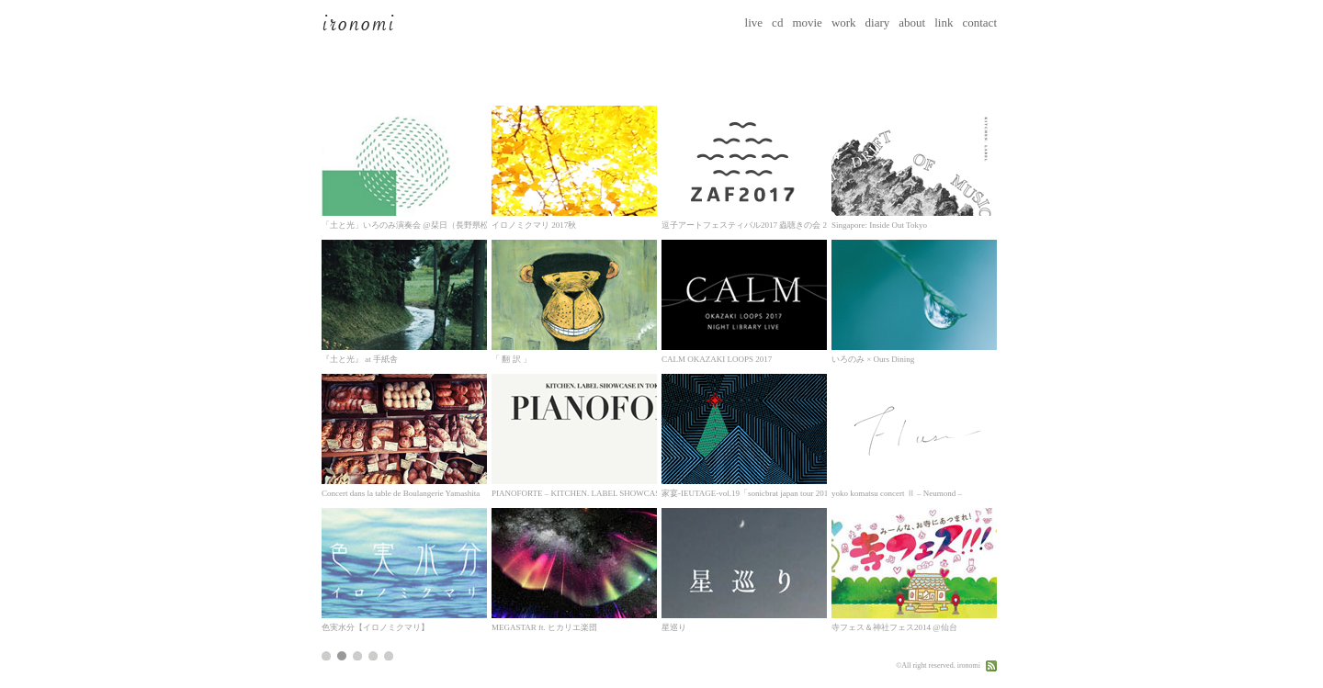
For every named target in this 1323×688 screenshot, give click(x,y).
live (754, 22)
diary (877, 22)
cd (777, 22)
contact (979, 22)
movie (807, 22)
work (843, 22)
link (943, 22)
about (912, 22)
